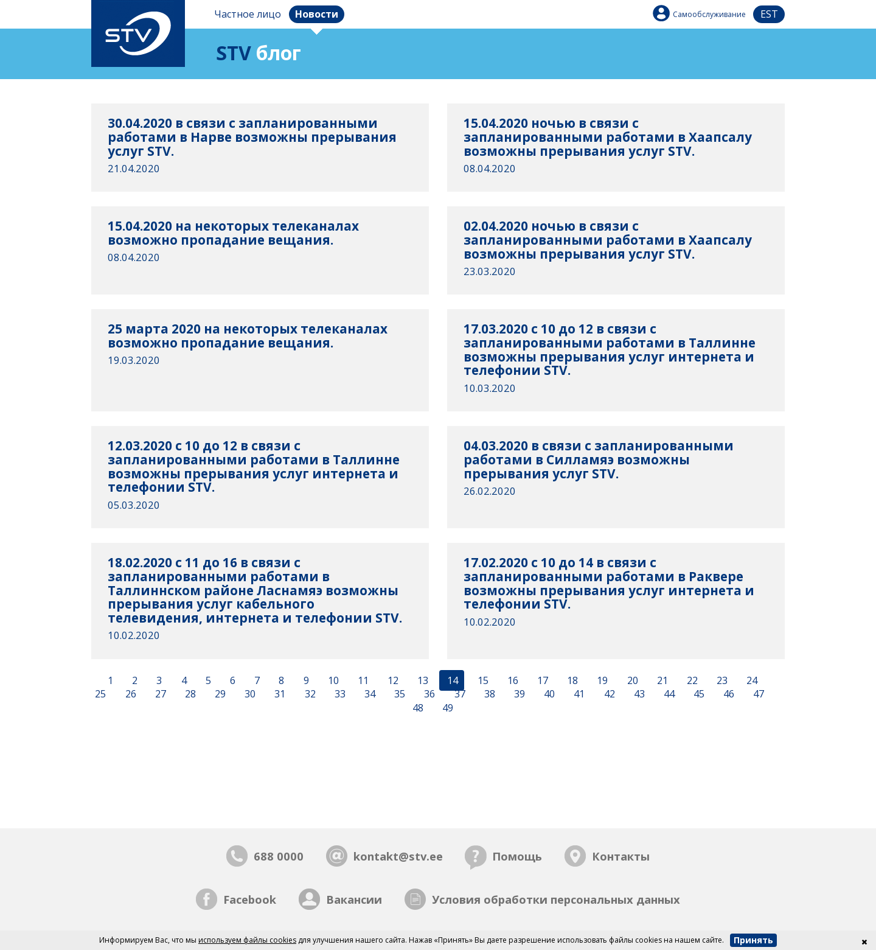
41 (578, 694)
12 (391, 680)
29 (219, 694)
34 (368, 694)
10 (332, 680)
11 (362, 680)
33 (339, 694)
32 (309, 694)
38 (488, 694)
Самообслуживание (709, 14)
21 (661, 680)
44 (668, 694)
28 (189, 694)
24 (750, 680)
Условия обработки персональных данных (556, 899)
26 (129, 694)
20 (631, 680)
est (769, 14)
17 (541, 680)
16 (511, 680)
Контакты (621, 856)
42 (608, 694)
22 (691, 680)
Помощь (517, 856)
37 (458, 694)
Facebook (249, 899)
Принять (753, 940)
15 (481, 680)
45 (697, 694)
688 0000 (279, 856)
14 (451, 680)
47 (757, 694)
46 (727, 694)
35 (398, 694)
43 (638, 694)
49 (446, 708)
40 (548, 694)
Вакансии (354, 899)
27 (159, 694)
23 (721, 680)
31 (278, 694)
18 (571, 680)
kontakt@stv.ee (398, 856)
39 (518, 694)
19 (601, 680)
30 (248, 694)
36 (428, 694)
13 (421, 680)
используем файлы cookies (247, 940)
